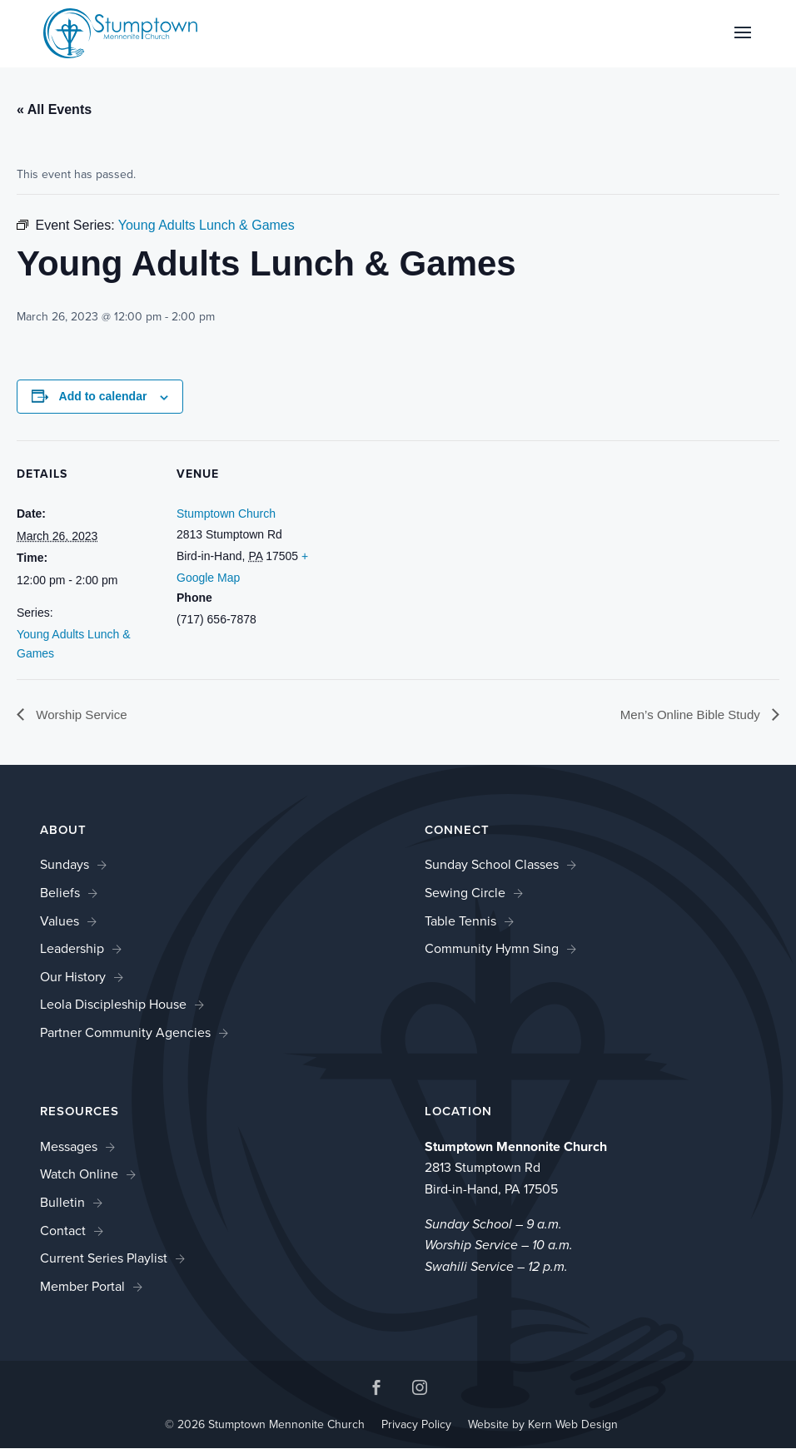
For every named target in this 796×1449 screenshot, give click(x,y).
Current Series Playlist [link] (103, 1258)
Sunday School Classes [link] (492, 865)
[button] (742, 43)
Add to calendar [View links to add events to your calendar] (103, 396)
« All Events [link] (54, 109)
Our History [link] (73, 977)
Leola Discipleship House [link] (113, 1005)
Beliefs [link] (60, 893)
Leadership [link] (72, 949)
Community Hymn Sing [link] (492, 949)
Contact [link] (63, 1230)
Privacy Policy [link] (416, 1425)
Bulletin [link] (62, 1203)
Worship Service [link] (82, 714)
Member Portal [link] (82, 1287)
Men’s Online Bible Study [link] (687, 714)
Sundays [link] (64, 865)
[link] (120, 32)
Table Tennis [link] (460, 920)
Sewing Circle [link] (465, 893)
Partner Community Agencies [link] (125, 1033)
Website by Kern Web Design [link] (543, 1425)
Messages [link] (68, 1147)
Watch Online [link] (79, 1174)
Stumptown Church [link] (226, 513)
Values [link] (59, 920)
